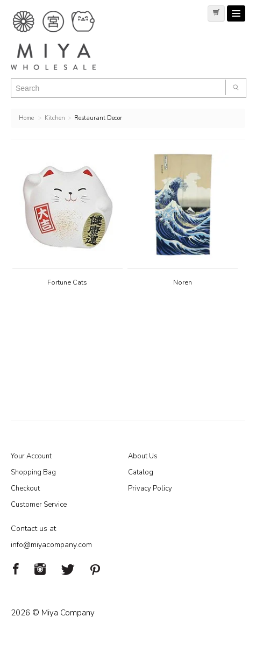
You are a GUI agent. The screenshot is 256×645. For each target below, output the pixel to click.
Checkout (25, 488)
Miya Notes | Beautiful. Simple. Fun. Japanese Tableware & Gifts (64, 40)
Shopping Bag (33, 472)
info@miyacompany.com (51, 545)
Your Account (31, 456)
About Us (143, 456)
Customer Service (39, 504)
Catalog (140, 472)
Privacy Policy (150, 488)
